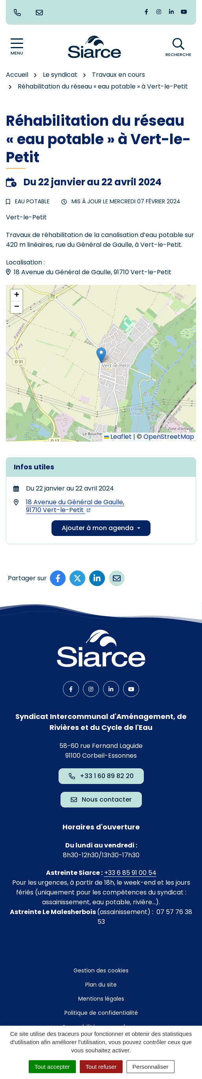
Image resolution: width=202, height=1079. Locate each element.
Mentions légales (101, 999)
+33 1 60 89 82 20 (101, 775)
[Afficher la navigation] (17, 47)
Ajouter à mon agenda (98, 527)
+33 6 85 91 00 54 (130, 872)
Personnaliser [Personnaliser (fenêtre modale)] (150, 1066)
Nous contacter (101, 799)
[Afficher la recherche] (178, 47)
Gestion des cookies (101, 970)
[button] (101, 355)
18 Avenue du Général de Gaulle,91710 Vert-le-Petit (75, 506)
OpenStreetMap (168, 436)
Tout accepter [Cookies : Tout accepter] (52, 1066)
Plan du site (101, 984)
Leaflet (118, 436)
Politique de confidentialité (101, 1013)
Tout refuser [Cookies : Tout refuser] (101, 1066)
